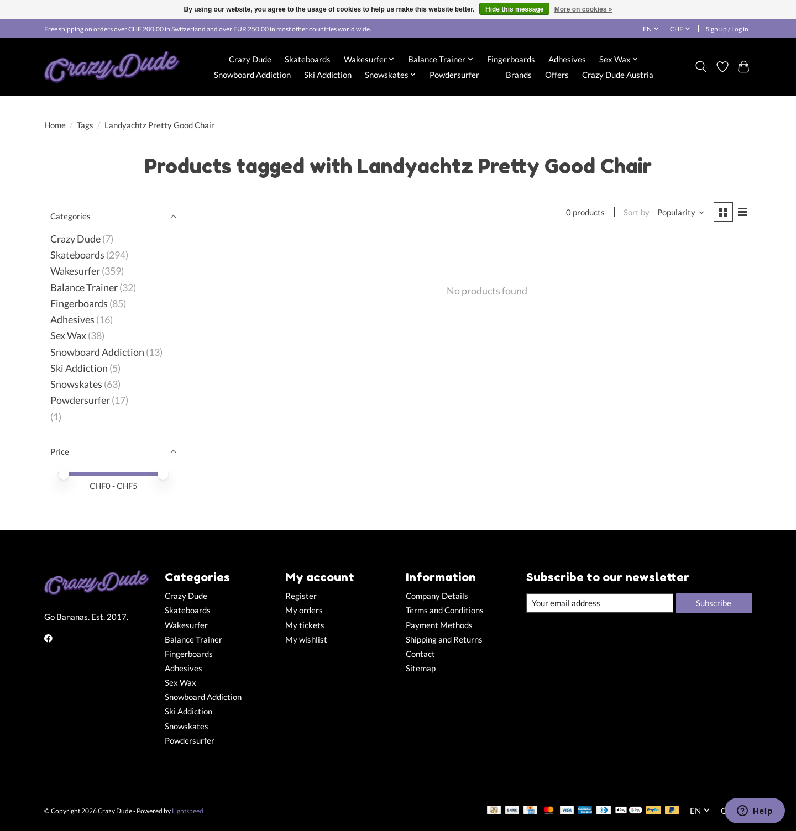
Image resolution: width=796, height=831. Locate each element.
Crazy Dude (250, 59)
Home (55, 125)
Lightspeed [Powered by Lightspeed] (187, 811)
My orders (304, 610)
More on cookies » (583, 9)
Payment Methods (439, 625)
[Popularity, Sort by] (681, 212)
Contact (420, 654)
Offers (557, 75)
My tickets (304, 625)
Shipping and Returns (444, 639)
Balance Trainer (84, 287)
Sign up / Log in (727, 29)
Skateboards (308, 59)
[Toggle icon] (701, 67)
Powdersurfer (454, 75)
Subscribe (713, 603)
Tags (85, 125)
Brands (519, 75)
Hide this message (514, 9)
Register (301, 596)
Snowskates (76, 384)
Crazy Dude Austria (617, 75)
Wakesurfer (75, 271)
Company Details (437, 596)
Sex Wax (68, 335)
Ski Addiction (328, 75)
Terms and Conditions (445, 610)
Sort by (637, 212)
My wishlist (306, 639)
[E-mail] (599, 603)
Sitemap (421, 668)
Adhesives (567, 59)
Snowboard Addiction (252, 75)
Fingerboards (511, 59)
